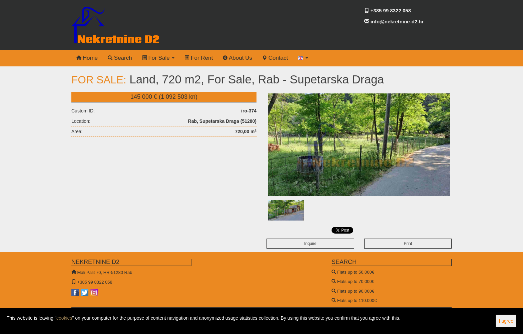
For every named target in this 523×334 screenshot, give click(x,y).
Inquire (310, 243)
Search (120, 58)
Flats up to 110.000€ (357, 300)
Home (87, 58)
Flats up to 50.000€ (355, 272)
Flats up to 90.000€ (355, 291)
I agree (506, 321)
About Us (237, 58)
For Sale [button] (158, 58)
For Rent (198, 58)
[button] (303, 58)
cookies (64, 318)
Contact (275, 58)
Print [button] (408, 243)
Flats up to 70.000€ (355, 281)
